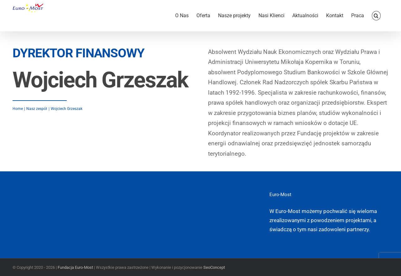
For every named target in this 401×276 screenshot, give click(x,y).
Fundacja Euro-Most (75, 267)
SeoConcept (214, 267)
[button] (376, 15)
